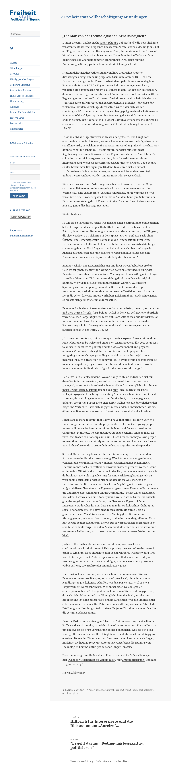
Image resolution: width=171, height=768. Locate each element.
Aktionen (14, 106)
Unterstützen (16, 128)
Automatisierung (113, 689)
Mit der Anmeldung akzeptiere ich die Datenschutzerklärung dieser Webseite (23, 186)
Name (12, 162)
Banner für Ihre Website (22, 112)
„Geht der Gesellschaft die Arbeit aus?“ (91, 659)
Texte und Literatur (20, 84)
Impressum (16, 230)
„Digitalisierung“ (72, 664)
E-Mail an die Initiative (21, 143)
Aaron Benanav (96, 689)
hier (115, 390)
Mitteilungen (16, 68)
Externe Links (17, 117)
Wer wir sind (16, 123)
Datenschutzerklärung (21, 235)
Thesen (13, 62)
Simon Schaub (130, 689)
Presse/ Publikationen (21, 90)
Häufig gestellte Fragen (22, 79)
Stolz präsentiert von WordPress (112, 761)
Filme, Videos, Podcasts (22, 95)
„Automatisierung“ (133, 659)
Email (12, 172)
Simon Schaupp (109, 42)
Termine (14, 73)
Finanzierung (17, 101)
